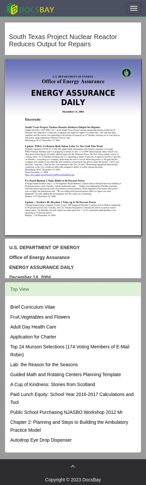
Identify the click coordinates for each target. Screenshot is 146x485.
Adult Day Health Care (33, 327)
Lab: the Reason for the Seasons (44, 364)
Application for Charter (33, 336)
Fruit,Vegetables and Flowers (40, 317)
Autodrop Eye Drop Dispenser (41, 440)
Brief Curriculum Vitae (32, 307)
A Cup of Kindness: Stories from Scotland (52, 384)
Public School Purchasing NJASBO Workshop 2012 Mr (66, 412)
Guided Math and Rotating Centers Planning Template (65, 374)
